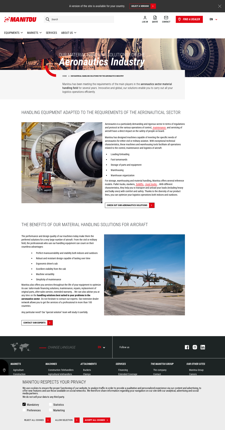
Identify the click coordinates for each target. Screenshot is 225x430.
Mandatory (33, 404)
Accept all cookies (97, 420)
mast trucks (151, 184)
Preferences (34, 410)
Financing (123, 370)
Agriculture (18, 370)
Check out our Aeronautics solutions (130, 205)
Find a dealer (188, 19)
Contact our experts (38, 322)
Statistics (58, 404)
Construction (19, 374)
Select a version (143, 6)
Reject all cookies (37, 420)
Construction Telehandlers (60, 370)
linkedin (201, 347)
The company (159, 370)
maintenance (159, 127)
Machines (51, 364)
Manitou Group (196, 370)
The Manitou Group (162, 364)
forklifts (139, 184)
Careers (193, 374)
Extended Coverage (127, 374)
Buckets (87, 370)
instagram (193, 347)
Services (121, 364)
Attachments (89, 364)
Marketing (59, 410)
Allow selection (67, 420)
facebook (185, 347)
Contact (157, 374)
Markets (16, 364)
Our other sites (196, 364)
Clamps (87, 374)
